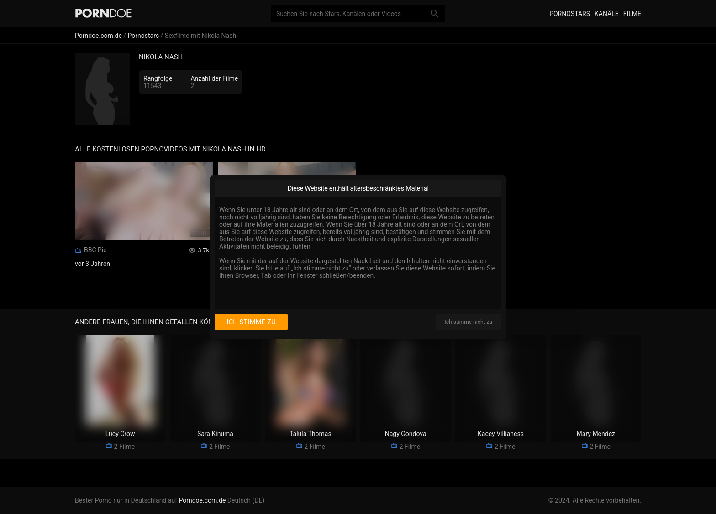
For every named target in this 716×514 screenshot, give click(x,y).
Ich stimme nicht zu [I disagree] (468, 322)
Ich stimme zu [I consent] (250, 322)
